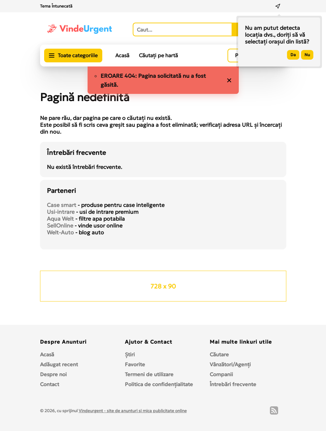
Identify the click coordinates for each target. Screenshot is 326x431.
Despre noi (53, 374)
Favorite (135, 364)
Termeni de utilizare (149, 374)
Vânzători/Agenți (230, 364)
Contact (49, 384)
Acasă (122, 55)
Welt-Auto (60, 232)
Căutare (219, 354)
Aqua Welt (60, 218)
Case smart (61, 204)
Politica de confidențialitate (159, 384)
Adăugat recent (59, 364)
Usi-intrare (61, 211)
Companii (221, 374)
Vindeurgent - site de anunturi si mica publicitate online (133, 410)
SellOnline (60, 225)
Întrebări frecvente (233, 384)
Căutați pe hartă (158, 55)
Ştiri (130, 354)
